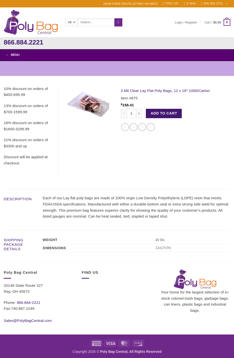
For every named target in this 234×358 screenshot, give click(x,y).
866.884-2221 (28, 302)
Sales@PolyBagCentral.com (28, 320)
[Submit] (118, 22)
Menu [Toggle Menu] (12, 55)
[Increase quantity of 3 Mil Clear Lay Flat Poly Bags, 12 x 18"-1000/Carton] (139, 113)
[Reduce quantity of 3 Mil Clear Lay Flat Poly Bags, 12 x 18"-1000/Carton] (124, 113)
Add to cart (164, 113)
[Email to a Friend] (142, 127)
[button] (186, 22)
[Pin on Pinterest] (151, 127)
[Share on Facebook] (125, 127)
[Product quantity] (131, 113)
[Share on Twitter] (134, 127)
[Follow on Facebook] (228, 3)
